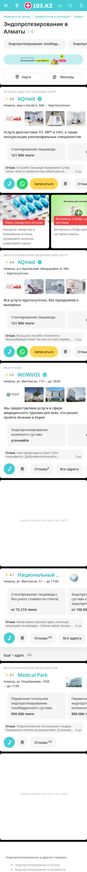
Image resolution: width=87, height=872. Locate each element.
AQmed (26, 99)
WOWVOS (29, 375)
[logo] (38, 5)
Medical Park (33, 675)
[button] (5, 5)
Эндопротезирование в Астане (37, 865)
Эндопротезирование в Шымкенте (40, 869)
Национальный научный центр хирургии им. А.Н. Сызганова (40, 575)
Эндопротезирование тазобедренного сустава (37, 44)
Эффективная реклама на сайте (44, 520)
